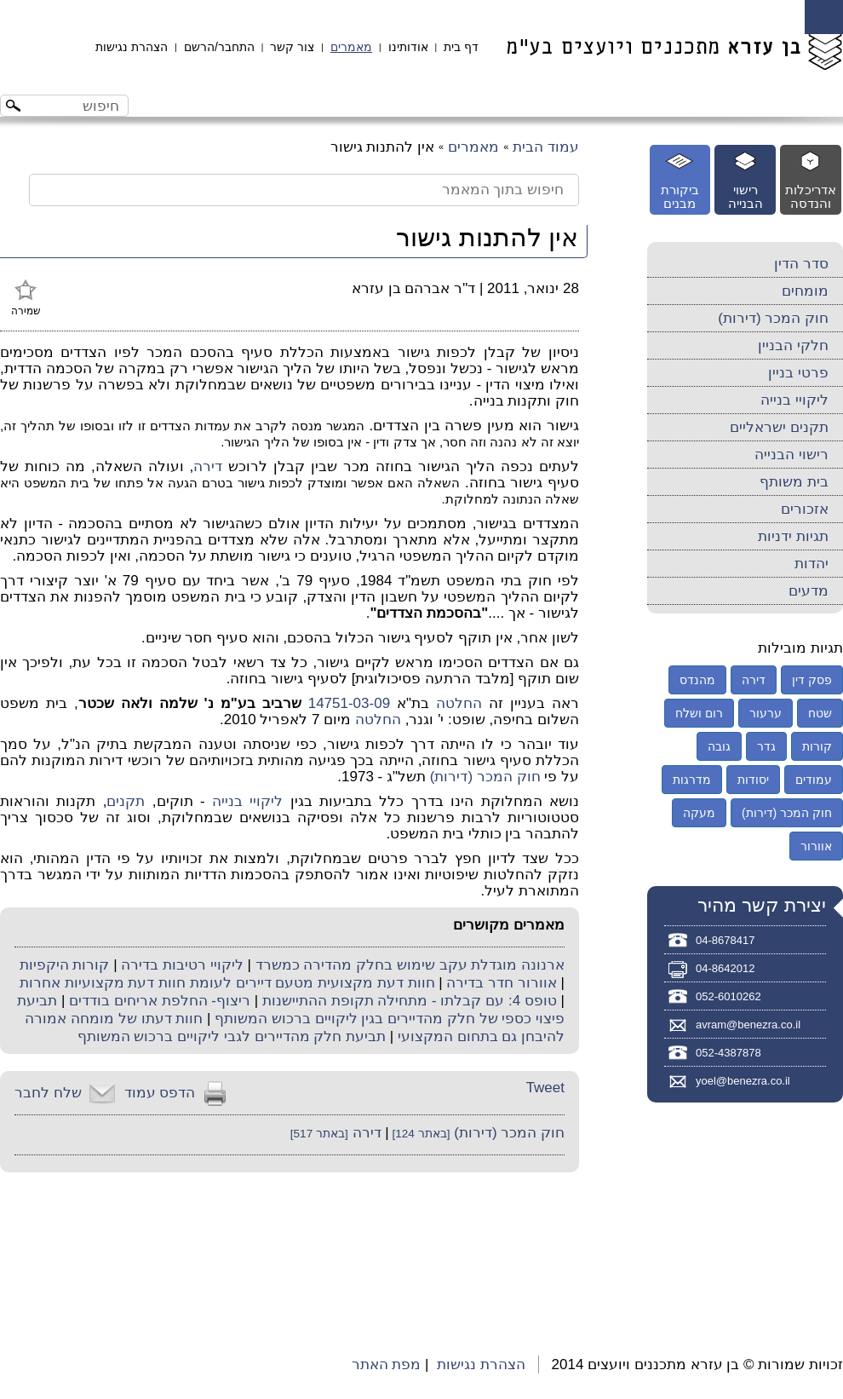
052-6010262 (728, 996)
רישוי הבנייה (791, 454)
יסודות (753, 779)
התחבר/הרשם (219, 47)
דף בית (461, 47)
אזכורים (805, 509)
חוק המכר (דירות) (485, 777)
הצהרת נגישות (131, 47)
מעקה (699, 813)
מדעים (809, 591)
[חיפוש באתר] (79, 105)
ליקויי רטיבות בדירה (182, 965)
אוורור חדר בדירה (501, 983)
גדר (766, 746)
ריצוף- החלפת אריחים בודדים (159, 1001)
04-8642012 (725, 968)
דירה (207, 466)
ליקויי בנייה (247, 801)
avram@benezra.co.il (748, 1024)
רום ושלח (699, 713)
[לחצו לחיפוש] (15, 108)
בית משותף (794, 482)
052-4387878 (728, 1052)
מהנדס (697, 680)
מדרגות (692, 779)
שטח (820, 713)
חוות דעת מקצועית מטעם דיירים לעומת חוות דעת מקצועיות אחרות (227, 983)
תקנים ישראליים (779, 427)
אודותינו (408, 47)
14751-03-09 (349, 703)
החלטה (459, 703)
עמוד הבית (546, 147)
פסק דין (812, 680)
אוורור (816, 846)
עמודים (813, 779)
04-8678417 (725, 940)
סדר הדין (801, 264)
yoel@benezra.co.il (743, 1080)
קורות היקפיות (65, 965)
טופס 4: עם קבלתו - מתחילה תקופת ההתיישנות (409, 1001)
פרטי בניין (798, 373)
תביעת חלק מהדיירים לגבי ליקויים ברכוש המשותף (231, 1036)
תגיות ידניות (793, 536)
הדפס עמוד (160, 1093)
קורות (817, 746)
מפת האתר (387, 1364)
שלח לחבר (48, 1093)
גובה (719, 746)
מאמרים (351, 47)
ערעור (765, 713)
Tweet (545, 1087)
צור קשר (292, 47)
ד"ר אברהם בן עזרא (413, 288)
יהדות (811, 564)
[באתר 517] (319, 1133)
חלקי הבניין (793, 345)
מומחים (805, 291)
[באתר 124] (419, 1133)
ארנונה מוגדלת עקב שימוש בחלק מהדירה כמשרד (410, 965)
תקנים (125, 801)
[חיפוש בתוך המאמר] (304, 190)
